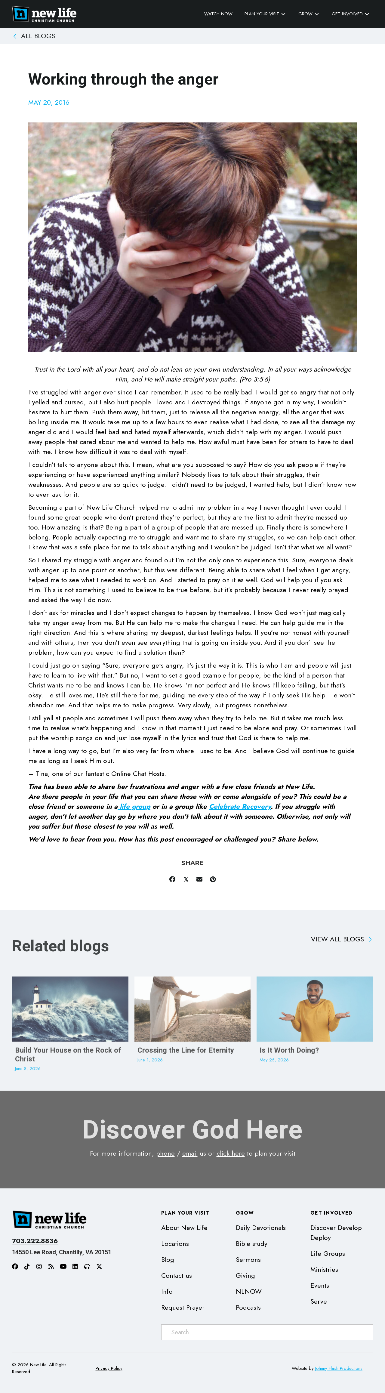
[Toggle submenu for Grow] (316, 14)
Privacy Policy (109, 1368)
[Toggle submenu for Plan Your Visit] (283, 14)
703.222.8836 (35, 1241)
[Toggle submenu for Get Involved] (367, 14)
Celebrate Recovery (240, 806)
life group (134, 806)
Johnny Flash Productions (338, 1368)
